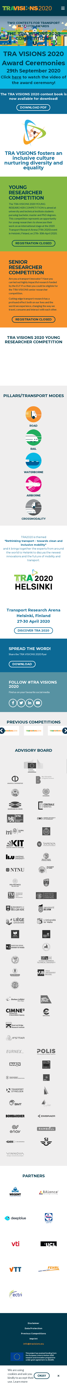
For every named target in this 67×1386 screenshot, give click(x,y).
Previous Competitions (33, 1333)
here (16, 77)
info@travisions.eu (33, 1344)
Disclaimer (33, 1323)
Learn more (20, 1381)
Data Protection (33, 1328)
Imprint (33, 1338)
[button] (42, 1376)
